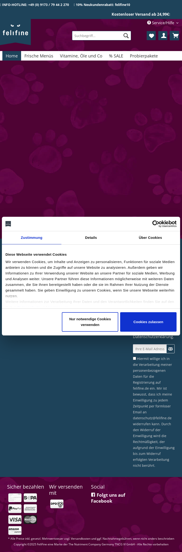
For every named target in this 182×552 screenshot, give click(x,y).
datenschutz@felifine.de (152, 418)
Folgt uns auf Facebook (108, 498)
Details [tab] (91, 238)
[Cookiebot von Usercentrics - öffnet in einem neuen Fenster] (156, 223)
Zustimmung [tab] (31, 238)
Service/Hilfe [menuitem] (161, 22)
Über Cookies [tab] (150, 238)
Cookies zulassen (148, 322)
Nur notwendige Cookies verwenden (90, 322)
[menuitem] (101, 35)
